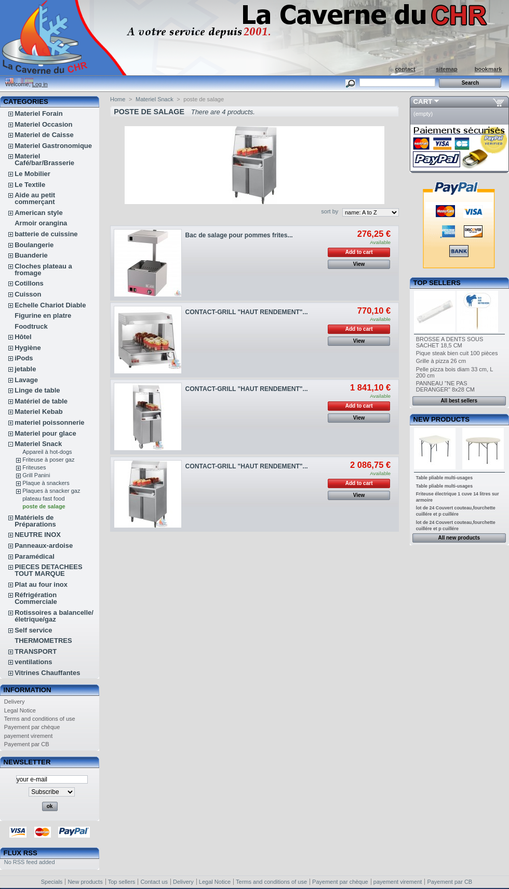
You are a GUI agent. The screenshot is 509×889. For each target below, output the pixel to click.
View (359, 264)
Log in (40, 84)
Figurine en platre (43, 315)
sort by (329, 211)
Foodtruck (31, 326)
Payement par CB (26, 744)
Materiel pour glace (45, 433)
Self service (33, 630)
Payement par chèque (32, 727)
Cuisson (28, 294)
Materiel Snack (38, 444)
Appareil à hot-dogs (47, 452)
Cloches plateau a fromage (43, 269)
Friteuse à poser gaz (48, 459)
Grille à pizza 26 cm (441, 361)
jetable (25, 369)
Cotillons (29, 283)
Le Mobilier (32, 174)
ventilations (33, 662)
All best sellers (458, 400)
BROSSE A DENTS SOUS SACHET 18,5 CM (450, 342)
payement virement (28, 736)
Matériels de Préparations (35, 521)
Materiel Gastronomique (53, 146)
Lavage (26, 380)
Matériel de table (41, 401)
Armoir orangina (41, 223)
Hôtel (23, 337)
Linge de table (37, 390)
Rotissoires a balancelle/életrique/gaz (54, 616)
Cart (423, 101)
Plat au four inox (41, 584)
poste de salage (43, 506)
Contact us (154, 882)
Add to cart (359, 252)
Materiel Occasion (43, 124)
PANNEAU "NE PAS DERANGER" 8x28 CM (445, 386)
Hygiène (28, 348)
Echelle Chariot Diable (50, 305)
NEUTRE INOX (38, 534)
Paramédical (35, 556)
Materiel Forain (38, 113)
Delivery (14, 701)
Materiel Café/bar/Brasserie (44, 159)
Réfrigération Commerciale (36, 598)
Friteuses (34, 467)
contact (405, 69)
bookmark (488, 69)
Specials (52, 882)
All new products (459, 538)
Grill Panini (36, 475)
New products (441, 419)
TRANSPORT (36, 651)
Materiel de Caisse (44, 135)
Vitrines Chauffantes (47, 673)
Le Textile (30, 184)
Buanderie (31, 255)
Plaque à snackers (46, 483)
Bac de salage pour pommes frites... (239, 235)
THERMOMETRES (43, 640)
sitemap (447, 69)
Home (117, 99)
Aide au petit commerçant (35, 198)
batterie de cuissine (46, 234)
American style (39, 213)
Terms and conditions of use (39, 719)
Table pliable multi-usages (444, 477)
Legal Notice (20, 710)
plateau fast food (43, 498)
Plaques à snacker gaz (51, 491)
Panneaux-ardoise (44, 545)
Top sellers (437, 283)
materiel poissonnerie (49, 422)
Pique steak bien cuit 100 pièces (457, 353)
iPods (24, 358)
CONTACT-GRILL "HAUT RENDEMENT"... (246, 312)
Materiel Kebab (38, 411)
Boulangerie (34, 245)
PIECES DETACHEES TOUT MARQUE (49, 570)
